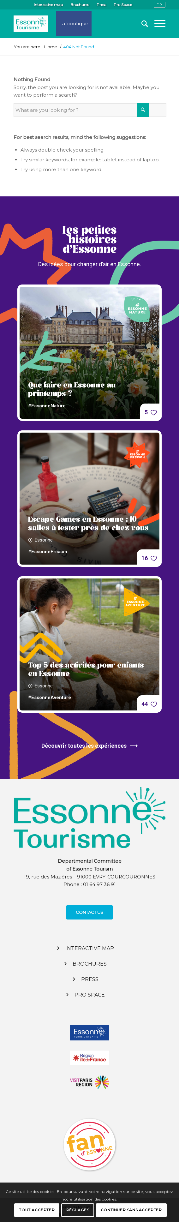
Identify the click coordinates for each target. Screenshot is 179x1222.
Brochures (79, 4)
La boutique (73, 24)
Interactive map (48, 4)
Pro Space (123, 4)
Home (50, 47)
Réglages (77, 1209)
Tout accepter (37, 1209)
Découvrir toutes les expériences (89, 745)
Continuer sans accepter (131, 1209)
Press (101, 4)
